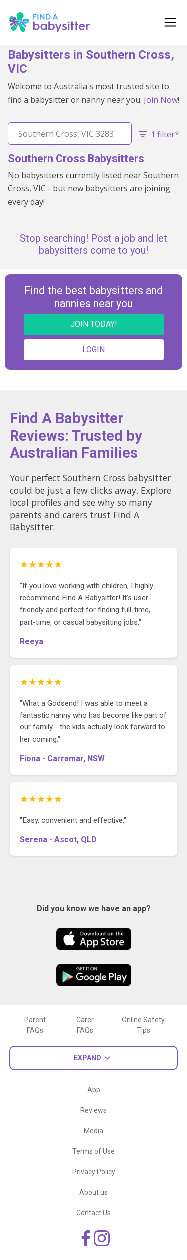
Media (93, 1131)
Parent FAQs (35, 1025)
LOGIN (93, 349)
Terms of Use (93, 1151)
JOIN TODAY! (93, 324)
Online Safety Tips (143, 1025)
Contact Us (93, 1213)
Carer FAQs (85, 1025)
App (93, 1090)
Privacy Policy (93, 1172)
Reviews (93, 1110)
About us (93, 1192)
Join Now (161, 99)
